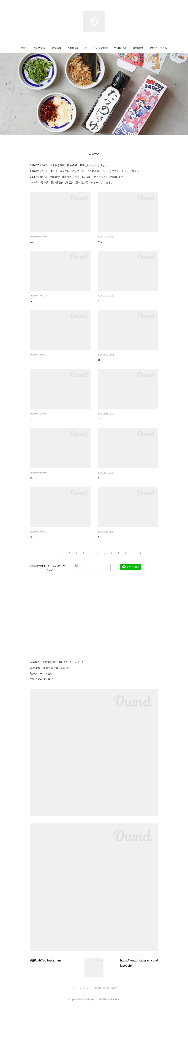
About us (73, 47)
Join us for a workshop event (46, 446)
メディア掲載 (100, 47)
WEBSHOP (120, 47)
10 (126, 608)
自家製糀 (35, 514)
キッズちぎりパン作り (110, 310)
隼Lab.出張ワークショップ (112, 378)
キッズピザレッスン (41, 378)
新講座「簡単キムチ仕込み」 (46, 310)
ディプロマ (104, 582)
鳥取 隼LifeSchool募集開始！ (46, 241)
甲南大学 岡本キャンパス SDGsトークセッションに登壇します (86, 176)
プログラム (39, 47)
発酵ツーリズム (158, 47)
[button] (23, 48)
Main (23, 47)
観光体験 (56, 47)
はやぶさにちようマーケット (114, 446)
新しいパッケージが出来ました (115, 241)
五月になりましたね (109, 514)
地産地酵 (138, 47)
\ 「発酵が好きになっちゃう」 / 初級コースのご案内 (59, 582)
